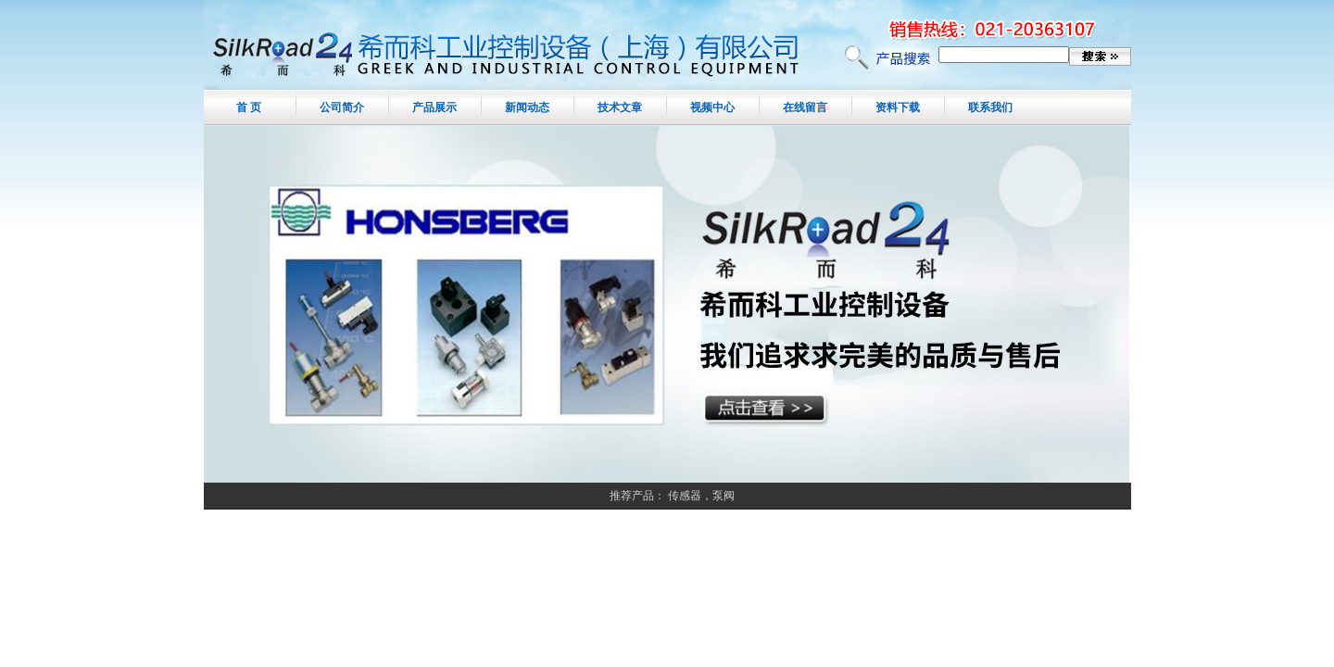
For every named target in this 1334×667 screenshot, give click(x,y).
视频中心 (712, 107)
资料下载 (897, 107)
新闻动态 (527, 107)
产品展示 (434, 107)
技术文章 (620, 107)
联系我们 (990, 107)
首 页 (248, 107)
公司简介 (342, 107)
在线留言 (805, 107)
